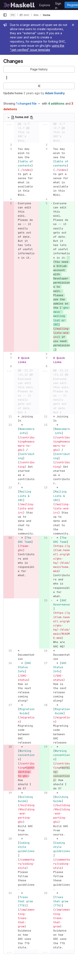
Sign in (58, 4)
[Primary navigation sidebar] (5, 15)
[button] (39, 69)
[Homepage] (19, 5)
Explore (44, 5)
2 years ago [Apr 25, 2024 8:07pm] (32, 93)
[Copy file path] (31, 117)
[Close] (73, 24)
